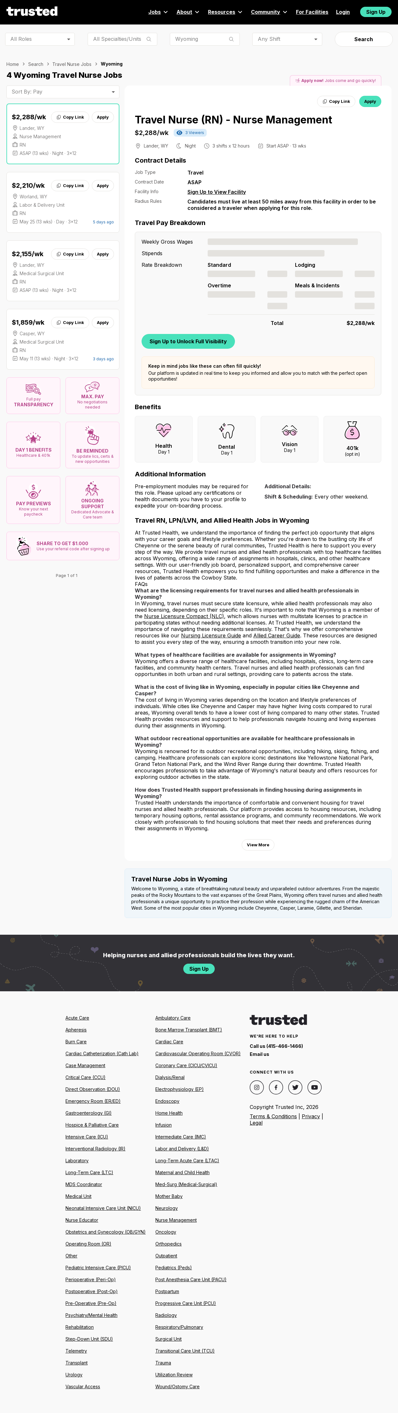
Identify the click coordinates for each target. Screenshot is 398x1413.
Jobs (158, 12)
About (188, 12)
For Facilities (312, 12)
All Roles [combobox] (21, 39)
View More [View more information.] (258, 844)
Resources (225, 12)
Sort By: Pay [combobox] (27, 91)
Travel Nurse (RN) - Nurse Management (233, 119)
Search (363, 39)
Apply (103, 117)
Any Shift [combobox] (269, 39)
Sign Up (375, 12)
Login (343, 12)
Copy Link (70, 117)
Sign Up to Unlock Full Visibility (188, 341)
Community (269, 12)
